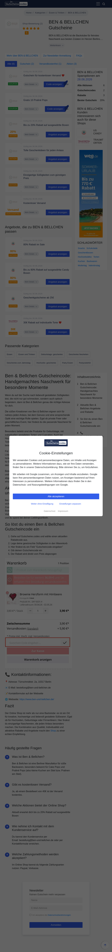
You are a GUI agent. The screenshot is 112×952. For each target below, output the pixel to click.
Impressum (63, 511)
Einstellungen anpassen (70, 504)
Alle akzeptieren (56, 496)
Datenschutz (49, 511)
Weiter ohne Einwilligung (42, 504)
